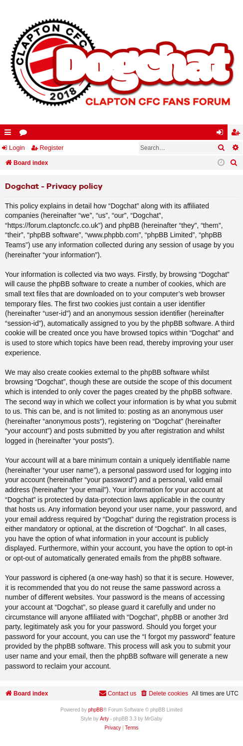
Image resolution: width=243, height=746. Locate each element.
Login (17, 147)
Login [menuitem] (222, 134)
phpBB (95, 710)
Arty (104, 719)
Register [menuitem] (237, 134)
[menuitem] (234, 163)
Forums (25, 134)
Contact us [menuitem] (117, 693)
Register (51, 147)
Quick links (9, 134)
